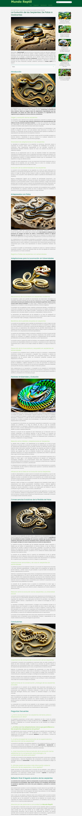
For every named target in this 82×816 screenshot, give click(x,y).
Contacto (50, 5)
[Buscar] (71, 2)
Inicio (31, 5)
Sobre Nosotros (43, 5)
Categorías (35, 5)
